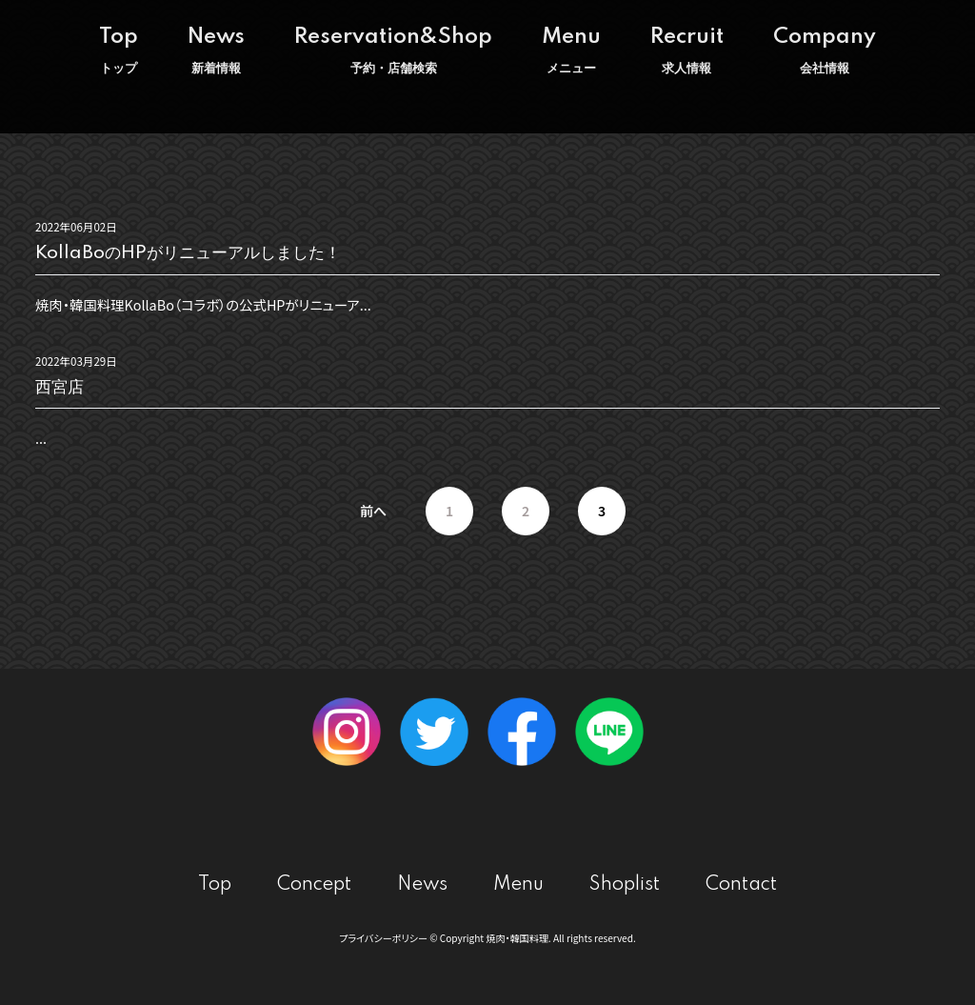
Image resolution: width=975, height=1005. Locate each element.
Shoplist (624, 884)
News (216, 50)
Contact (741, 884)
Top (118, 50)
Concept (314, 884)
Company (824, 50)
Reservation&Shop (393, 50)
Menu (571, 50)
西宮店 (59, 387)
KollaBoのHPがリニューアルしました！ (188, 253)
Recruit (687, 50)
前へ (373, 510)
